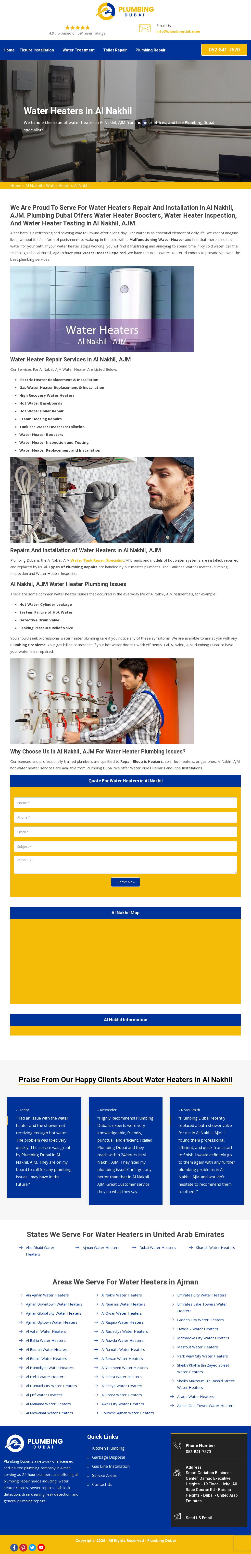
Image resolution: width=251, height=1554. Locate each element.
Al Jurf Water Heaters (44, 1394)
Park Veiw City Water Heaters (202, 1356)
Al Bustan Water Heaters (47, 1349)
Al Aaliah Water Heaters (46, 1331)
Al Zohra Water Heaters (121, 1394)
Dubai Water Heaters (157, 1247)
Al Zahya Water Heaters (121, 1385)
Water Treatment (79, 50)
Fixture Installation (37, 50)
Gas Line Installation (111, 1466)
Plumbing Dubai (161, 1540)
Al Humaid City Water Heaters (51, 1385)
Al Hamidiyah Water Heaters (50, 1367)
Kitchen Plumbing (108, 1448)
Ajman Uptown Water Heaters (51, 1322)
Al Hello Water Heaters (45, 1376)
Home (9, 50)
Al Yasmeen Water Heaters (124, 1367)
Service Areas (104, 1475)
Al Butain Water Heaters (46, 1358)
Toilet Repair (115, 50)
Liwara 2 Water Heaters (197, 1328)
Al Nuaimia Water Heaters (123, 1304)
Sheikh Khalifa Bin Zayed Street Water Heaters (203, 1368)
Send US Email (199, 1518)
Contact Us (102, 1484)
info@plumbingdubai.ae (178, 31)
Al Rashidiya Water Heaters (124, 1331)
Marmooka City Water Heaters (203, 1337)
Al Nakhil (33, 185)
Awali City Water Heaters (122, 1403)
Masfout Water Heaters (197, 1346)
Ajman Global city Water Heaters (53, 1313)
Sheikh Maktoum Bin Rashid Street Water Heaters (206, 1384)
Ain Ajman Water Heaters (47, 1295)
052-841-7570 (224, 50)
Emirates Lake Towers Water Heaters (202, 1307)
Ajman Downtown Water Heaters (54, 1304)
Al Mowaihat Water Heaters (49, 1412)
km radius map (125, 960)
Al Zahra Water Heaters (121, 1376)
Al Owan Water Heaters (121, 1313)
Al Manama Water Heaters (48, 1403)
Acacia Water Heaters (195, 1396)
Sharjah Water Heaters (215, 1247)
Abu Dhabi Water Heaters (40, 1251)
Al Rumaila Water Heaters (123, 1349)
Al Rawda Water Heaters (122, 1340)
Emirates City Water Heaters (201, 1295)
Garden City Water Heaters (200, 1319)
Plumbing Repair (151, 50)
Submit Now (125, 882)
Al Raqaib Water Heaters (122, 1322)
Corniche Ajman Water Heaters (127, 1412)
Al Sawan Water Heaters (122, 1358)
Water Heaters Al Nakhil (68, 185)
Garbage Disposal (108, 1457)
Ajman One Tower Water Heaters (206, 1405)
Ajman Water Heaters (101, 1247)
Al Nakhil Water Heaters (121, 1295)
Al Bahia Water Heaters (46, 1340)
